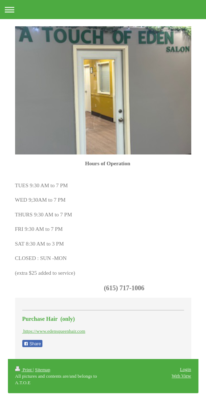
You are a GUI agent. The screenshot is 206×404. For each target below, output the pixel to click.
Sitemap (42, 369)
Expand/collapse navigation (103, 9)
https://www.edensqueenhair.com (54, 331)
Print (24, 369)
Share (32, 343)
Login (185, 369)
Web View (181, 375)
